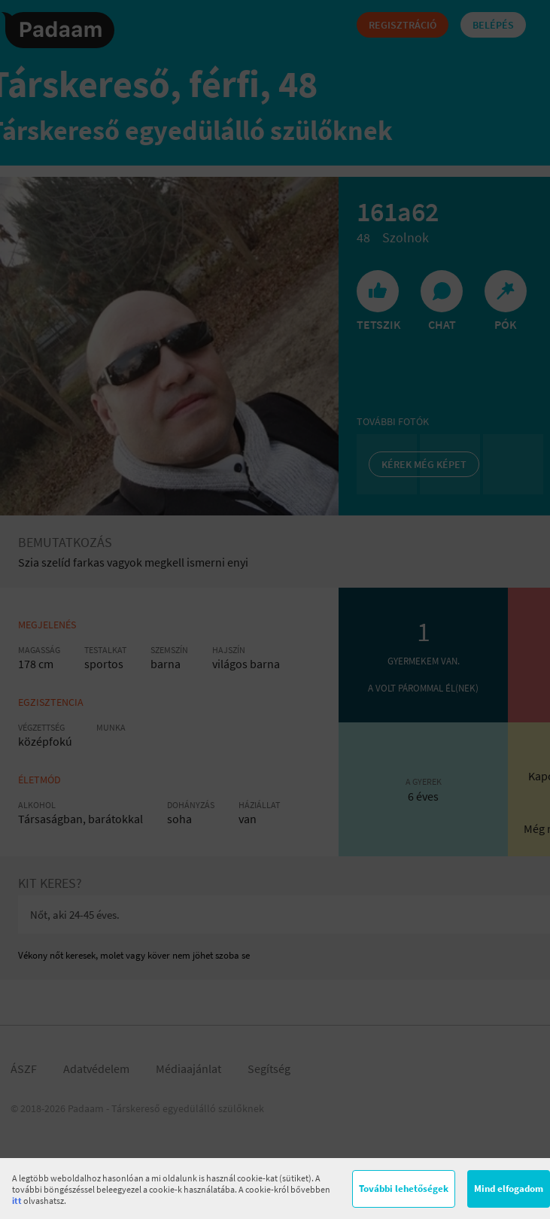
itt (17, 1200)
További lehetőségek (403, 1188)
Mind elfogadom (508, 1188)
